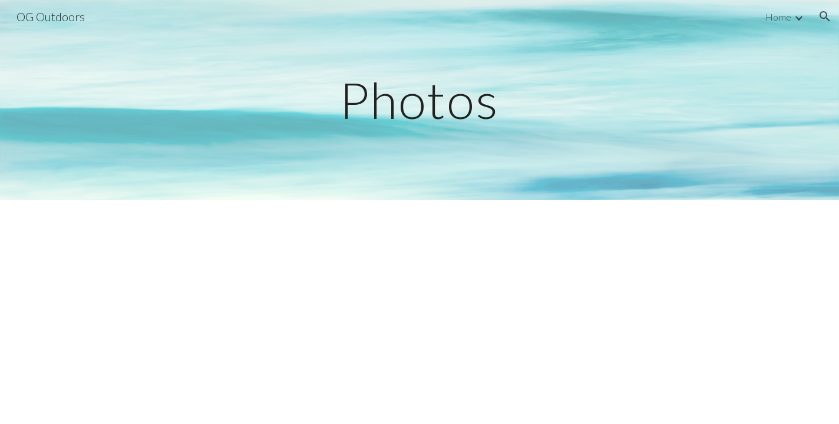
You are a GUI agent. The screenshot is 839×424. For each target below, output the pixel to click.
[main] (419, 100)
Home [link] (778, 16)
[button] (825, 16)
